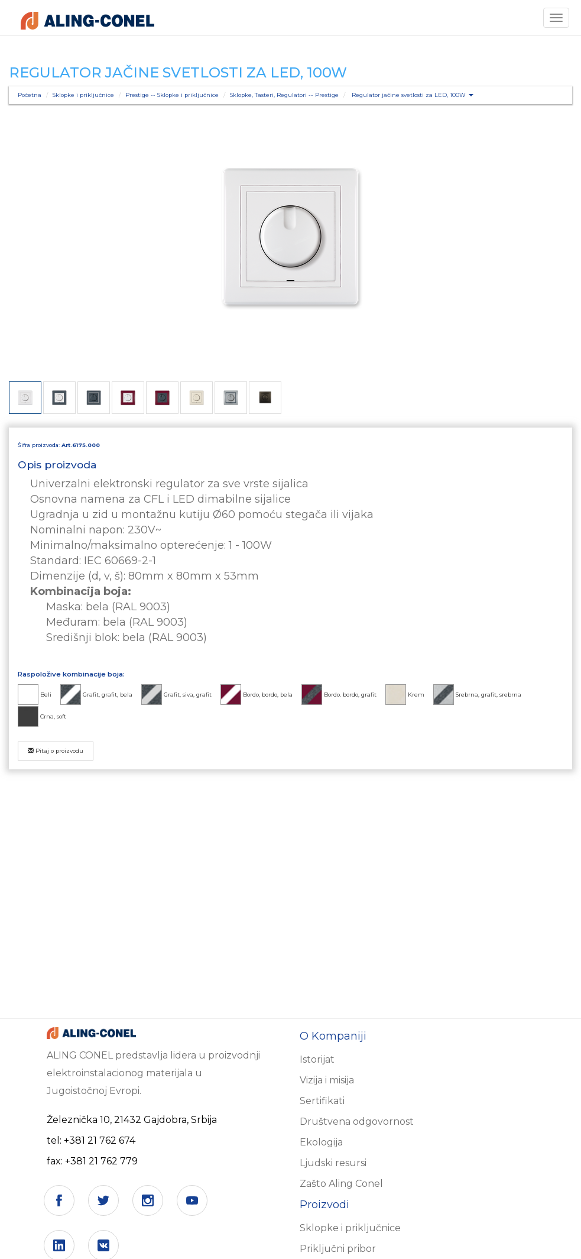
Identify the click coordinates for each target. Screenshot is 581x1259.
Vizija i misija (327, 1080)
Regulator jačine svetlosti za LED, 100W (412, 95)
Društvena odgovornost (357, 1121)
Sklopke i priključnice (83, 95)
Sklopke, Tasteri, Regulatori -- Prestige (284, 95)
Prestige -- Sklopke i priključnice (172, 95)
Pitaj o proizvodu (55, 750)
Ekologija (321, 1142)
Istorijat (317, 1059)
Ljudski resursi (333, 1163)
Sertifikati (322, 1100)
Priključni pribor (338, 1248)
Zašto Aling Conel (341, 1183)
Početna (29, 95)
